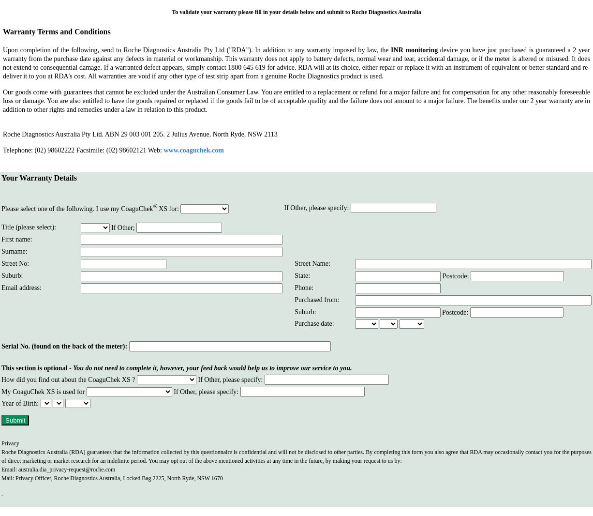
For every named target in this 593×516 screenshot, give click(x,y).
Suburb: (305, 312)
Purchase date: (314, 323)
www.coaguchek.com (193, 150)
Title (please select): (28, 227)
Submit (15, 420)
